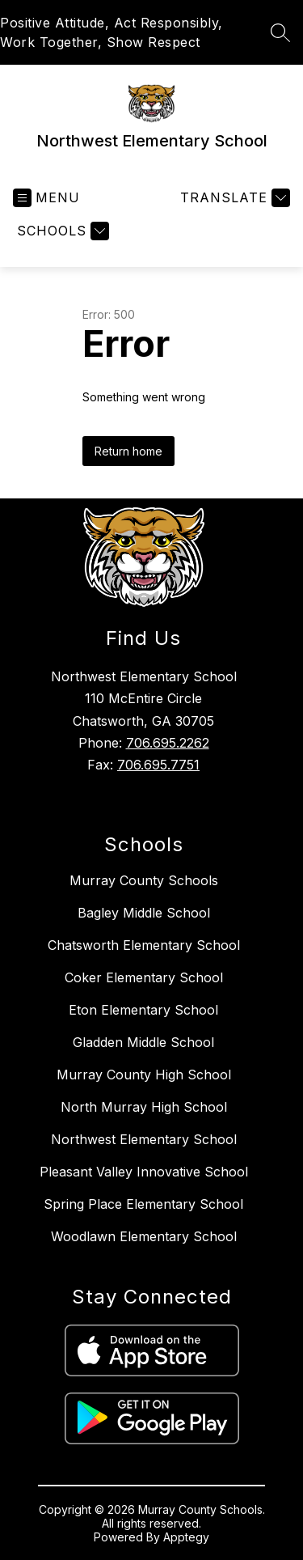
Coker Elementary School (144, 977)
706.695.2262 (167, 743)
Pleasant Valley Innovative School (144, 1172)
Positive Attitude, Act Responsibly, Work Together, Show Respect (111, 32)
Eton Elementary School (143, 1010)
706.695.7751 (158, 765)
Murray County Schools (143, 880)
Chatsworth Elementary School (144, 945)
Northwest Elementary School (144, 1139)
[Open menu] (46, 198)
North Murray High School (144, 1107)
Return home (128, 451)
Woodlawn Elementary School (144, 1236)
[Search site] (280, 32)
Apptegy (186, 1537)
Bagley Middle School (144, 913)
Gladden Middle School (143, 1042)
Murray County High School (144, 1074)
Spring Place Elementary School (143, 1204)
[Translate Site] (233, 198)
